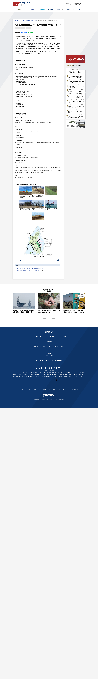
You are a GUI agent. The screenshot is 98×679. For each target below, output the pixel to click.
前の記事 (56, 260)
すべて (54, 348)
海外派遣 (41, 344)
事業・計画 (45, 346)
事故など (49, 348)
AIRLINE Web (44, 387)
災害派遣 (36, 344)
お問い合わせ (64, 389)
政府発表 (50, 346)
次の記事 (19, 260)
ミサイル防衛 (54, 344)
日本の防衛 (50, 9)
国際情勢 (48, 356)
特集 (79, 9)
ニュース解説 (67, 9)
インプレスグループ (73, 389)
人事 (40, 346)
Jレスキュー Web (52, 387)
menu (84, 5)
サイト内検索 (58, 361)
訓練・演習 (61, 344)
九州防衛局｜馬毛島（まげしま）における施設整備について (30, 268)
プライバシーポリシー (46, 389)
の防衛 (18, 9)
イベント (44, 348)
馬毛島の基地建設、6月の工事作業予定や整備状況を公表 (29, 270)
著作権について (56, 389)
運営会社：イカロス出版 (25, 389)
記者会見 (56, 346)
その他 (58, 9)
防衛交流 (36, 346)
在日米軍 (43, 356)
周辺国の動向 (47, 344)
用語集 (74, 9)
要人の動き (61, 346)
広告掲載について (36, 389)
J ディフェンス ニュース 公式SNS (49, 380)
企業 (52, 356)
